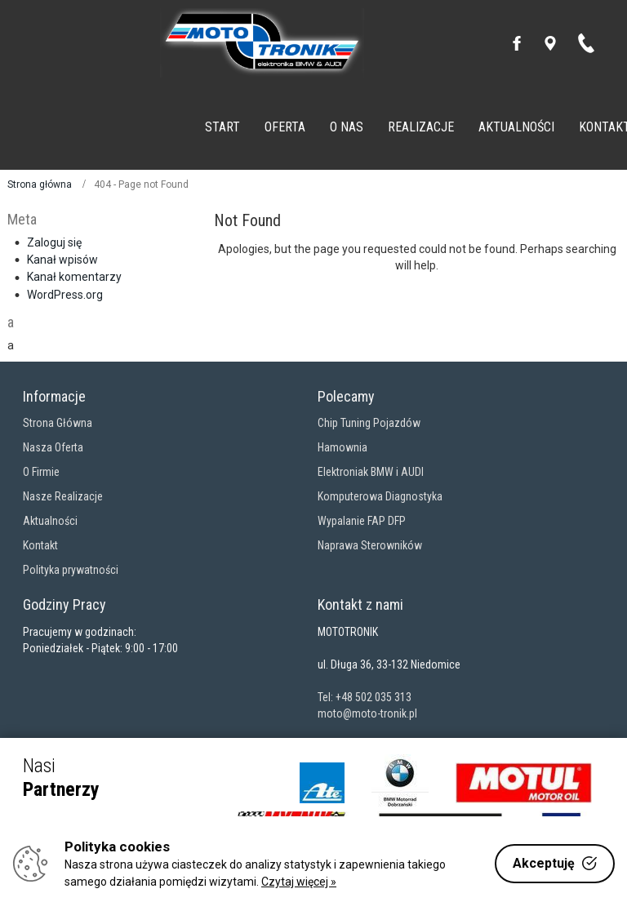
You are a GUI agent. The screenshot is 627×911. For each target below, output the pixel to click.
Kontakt (40, 545)
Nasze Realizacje (63, 496)
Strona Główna (57, 422)
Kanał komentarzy (74, 276)
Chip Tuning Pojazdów (369, 422)
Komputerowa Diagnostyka (380, 496)
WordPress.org (65, 294)
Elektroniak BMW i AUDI (371, 471)
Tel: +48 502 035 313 (364, 697)
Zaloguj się (54, 242)
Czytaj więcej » (298, 881)
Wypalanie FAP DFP (362, 520)
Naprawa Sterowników (370, 545)
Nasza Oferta (53, 447)
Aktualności (50, 520)
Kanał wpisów (62, 259)
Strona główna (39, 184)
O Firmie (41, 471)
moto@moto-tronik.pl (367, 713)
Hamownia (342, 447)
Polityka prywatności (70, 569)
